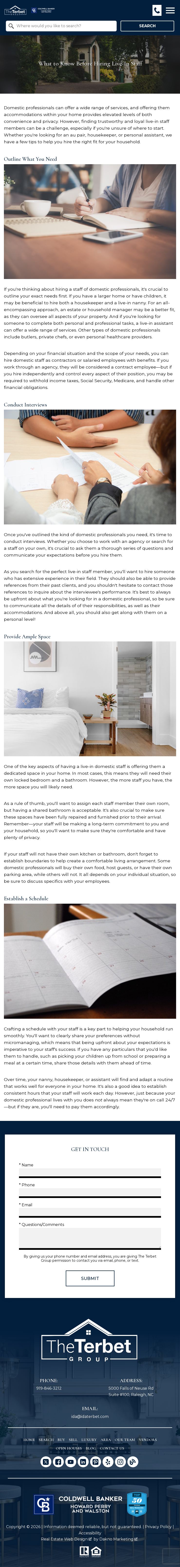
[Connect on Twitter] (45, 1461)
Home (29, 1439)
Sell (73, 1439)
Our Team (125, 1439)
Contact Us (112, 1448)
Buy (61, 1439)
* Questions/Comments (41, 1224)
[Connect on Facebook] (58, 1461)
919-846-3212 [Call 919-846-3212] (49, 1388)
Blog (91, 1448)
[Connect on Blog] (132, 1461)
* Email (25, 1205)
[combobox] (61, 26)
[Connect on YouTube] (70, 1461)
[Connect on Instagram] (120, 1461)
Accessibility (90, 1533)
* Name (26, 1165)
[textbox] (64, 26)
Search (147, 26)
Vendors (148, 1439)
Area (106, 1439)
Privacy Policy (158, 1526)
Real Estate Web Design (66, 1539)
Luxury (89, 1439)
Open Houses (69, 1448)
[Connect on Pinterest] (95, 1461)
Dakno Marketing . (118, 1539)
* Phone (27, 1185)
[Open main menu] (170, 10)
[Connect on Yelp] (108, 1461)
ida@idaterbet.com (90, 1416)
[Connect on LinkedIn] (83, 1461)
